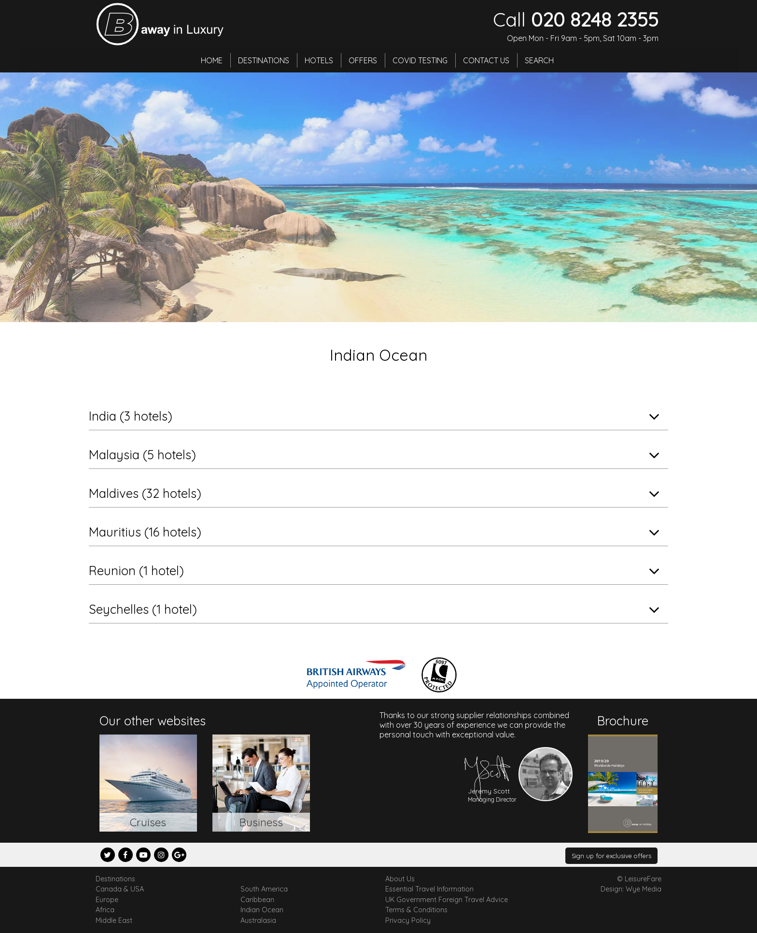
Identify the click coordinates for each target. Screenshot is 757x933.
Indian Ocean (261, 909)
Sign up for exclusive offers (611, 856)
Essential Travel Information (429, 889)
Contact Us (486, 60)
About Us (400, 879)
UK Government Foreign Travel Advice (446, 899)
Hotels (319, 60)
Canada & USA (120, 889)
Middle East (114, 920)
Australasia (258, 920)
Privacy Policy (408, 920)
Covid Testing (420, 60)
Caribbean (257, 899)
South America (264, 889)
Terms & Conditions (416, 909)
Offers (363, 60)
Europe (107, 899)
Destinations (263, 60)
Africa (105, 909)
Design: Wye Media (631, 889)
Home (212, 60)
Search (539, 60)
